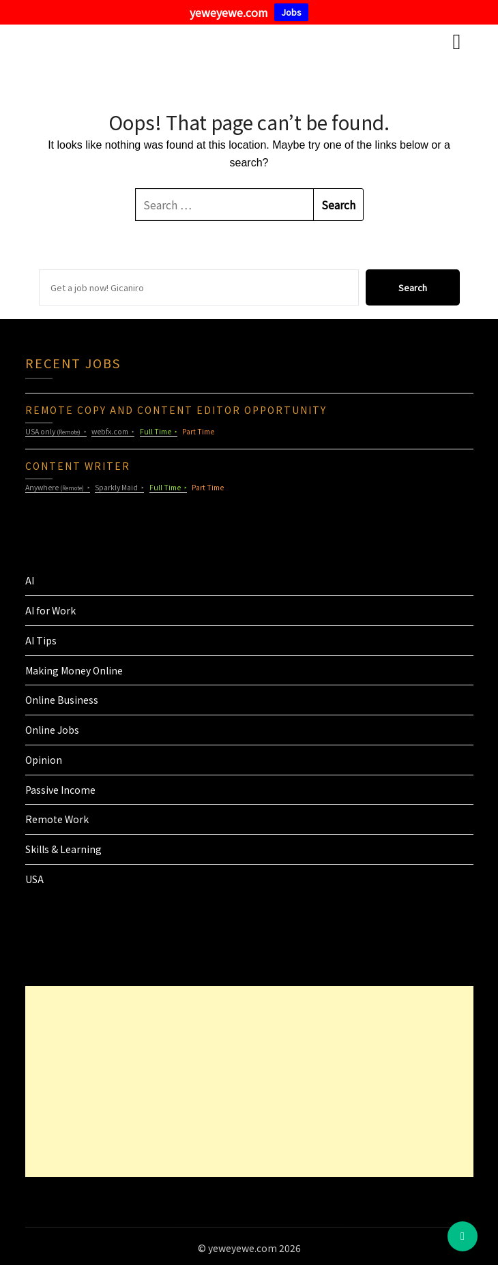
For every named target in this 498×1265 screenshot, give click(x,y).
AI (29, 580)
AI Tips (41, 640)
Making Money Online (74, 670)
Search (412, 287)
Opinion (43, 760)
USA (34, 879)
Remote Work (57, 819)
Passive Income (60, 790)
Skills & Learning (63, 849)
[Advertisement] (233, 1081)
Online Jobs (52, 729)
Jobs (291, 11)
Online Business (61, 699)
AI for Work (50, 610)
